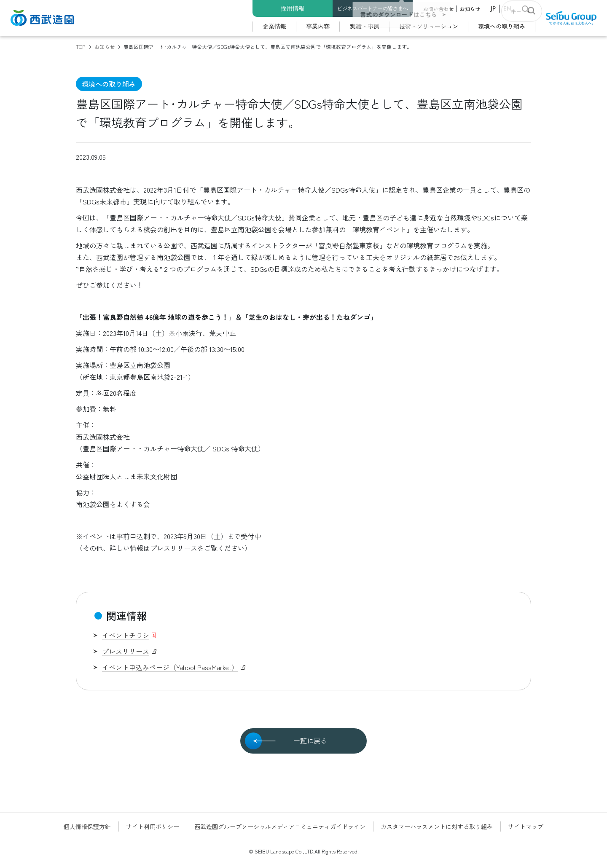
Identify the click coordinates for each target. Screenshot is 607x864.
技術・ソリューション (428, 26)
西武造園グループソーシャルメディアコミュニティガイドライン (279, 826)
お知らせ (470, 8)
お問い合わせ (438, 8)
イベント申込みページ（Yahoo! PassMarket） (170, 667)
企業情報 (274, 26)
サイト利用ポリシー (152, 826)
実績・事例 (364, 26)
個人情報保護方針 (87, 826)
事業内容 (318, 26)
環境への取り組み (501, 26)
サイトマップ (525, 826)
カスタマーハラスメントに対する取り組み (437, 826)
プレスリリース (125, 651)
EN (507, 8)
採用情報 (292, 8)
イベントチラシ (125, 635)
